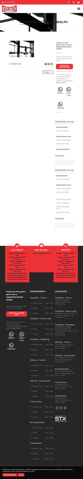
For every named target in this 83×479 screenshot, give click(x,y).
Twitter (48, 64)
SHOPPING (60, 108)
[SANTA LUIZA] (68, 89)
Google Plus (61, 408)
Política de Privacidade (10, 475)
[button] (78, 9)
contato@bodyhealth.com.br (41, 253)
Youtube (65, 408)
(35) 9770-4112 (22, 275)
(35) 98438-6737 (21, 277)
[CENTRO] (60, 89)
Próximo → (47, 72)
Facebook (45, 64)
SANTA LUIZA (22, 339)
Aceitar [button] (21, 475)
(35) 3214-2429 (22, 279)
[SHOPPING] (60, 104)
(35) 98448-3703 (21, 273)
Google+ (52, 64)
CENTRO (60, 93)
